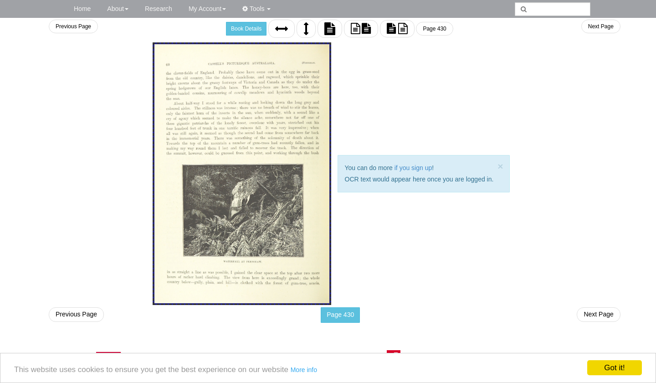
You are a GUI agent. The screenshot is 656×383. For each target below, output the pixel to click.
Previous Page (73, 26)
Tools (256, 8)
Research (158, 8)
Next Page (601, 26)
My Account (207, 8)
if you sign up (413, 167)
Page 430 (434, 29)
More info (304, 370)
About (117, 8)
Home (82, 8)
